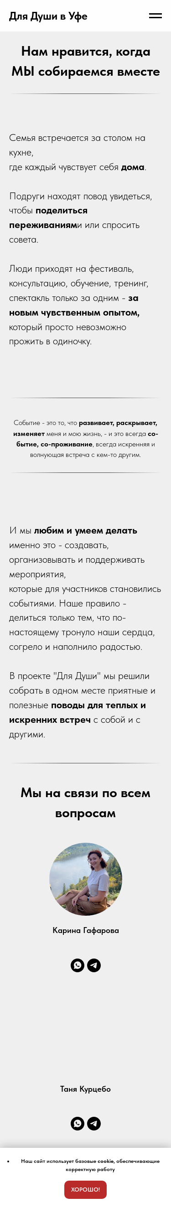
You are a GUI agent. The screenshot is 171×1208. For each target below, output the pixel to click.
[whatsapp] (77, 965)
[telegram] (94, 965)
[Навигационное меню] (155, 16)
